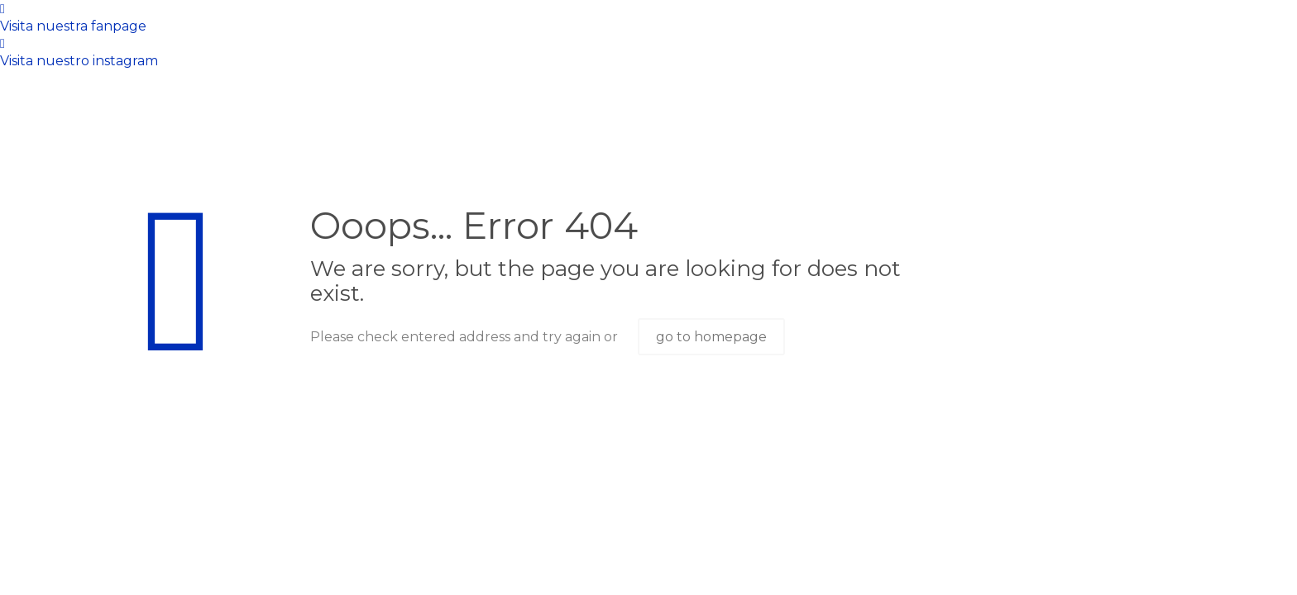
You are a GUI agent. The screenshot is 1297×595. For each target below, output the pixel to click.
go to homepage (711, 337)
